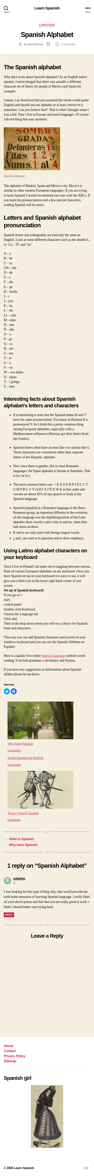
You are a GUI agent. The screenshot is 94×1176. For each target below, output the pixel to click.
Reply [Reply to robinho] (9, 914)
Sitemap (10, 1061)
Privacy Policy (14, 1056)
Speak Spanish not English (26, 758)
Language (47, 24)
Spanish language (54, 656)
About (8, 1046)
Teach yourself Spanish (23, 813)
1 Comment (68, 44)
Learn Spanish (46, 8)
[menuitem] (47, 726)
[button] (7, 691)
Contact (10, 1051)
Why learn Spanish (20, 744)
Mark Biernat (35, 44)
